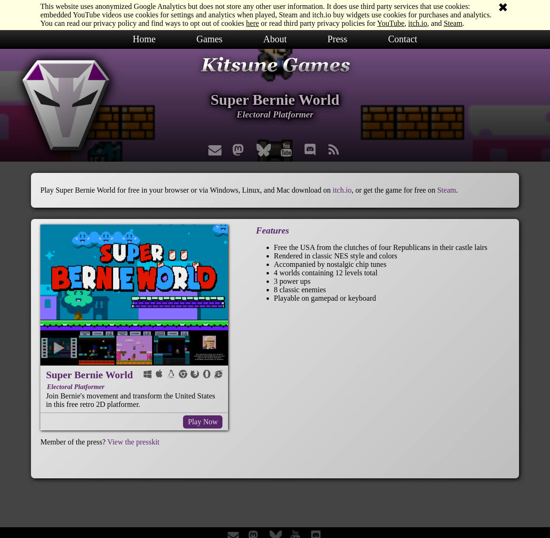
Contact (402, 39)
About (275, 39)
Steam (452, 23)
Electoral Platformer (76, 386)
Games (210, 39)
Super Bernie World (89, 375)
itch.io (417, 23)
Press (337, 39)
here (252, 23)
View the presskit (133, 442)
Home (144, 39)
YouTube (391, 23)
